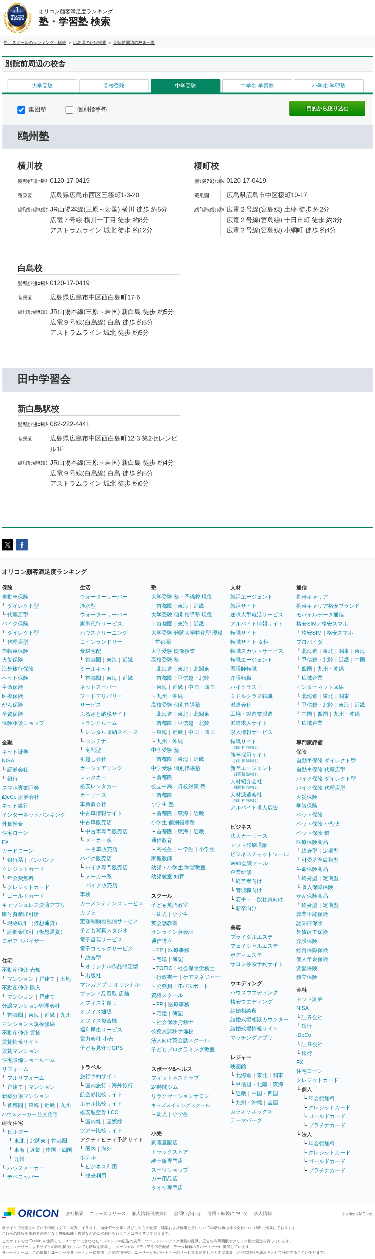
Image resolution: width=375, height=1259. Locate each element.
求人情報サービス (251, 732)
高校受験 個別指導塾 (175, 705)
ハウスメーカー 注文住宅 (30, 1114)
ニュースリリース (107, 1213)
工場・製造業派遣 (251, 714)
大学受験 (42, 86)
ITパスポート (193, 986)
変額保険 (306, 968)
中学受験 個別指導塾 (175, 768)
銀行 (12, 779)
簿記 (177, 959)
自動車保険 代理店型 (320, 770)
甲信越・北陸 (193, 678)
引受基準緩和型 (320, 860)
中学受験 (185, 86)
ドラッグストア (169, 1152)
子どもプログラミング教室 (183, 1049)
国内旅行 (95, 1085)
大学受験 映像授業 (173, 651)
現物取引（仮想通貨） (33, 923)
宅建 (161, 959)
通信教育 (161, 840)
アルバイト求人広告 (254, 807)
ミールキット (96, 669)
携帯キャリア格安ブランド (328, 606)
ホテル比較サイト (101, 1104)
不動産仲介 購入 (21, 988)
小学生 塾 (162, 804)
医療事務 (178, 950)
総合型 (93, 958)
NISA (8, 760)
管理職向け (249, 890)
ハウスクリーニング (104, 633)
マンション (20, 979)
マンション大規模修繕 (28, 1024)
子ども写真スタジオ (104, 930)
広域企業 (312, 678)
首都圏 (15, 1015)
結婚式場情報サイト (254, 1028)
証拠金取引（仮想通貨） (36, 932)
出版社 (93, 975)
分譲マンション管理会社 (31, 1006)
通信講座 (161, 941)
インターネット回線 (320, 687)
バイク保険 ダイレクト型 (326, 779)
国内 (90, 1149)
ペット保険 (15, 678)
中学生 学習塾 (257, 86)
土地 (65, 979)
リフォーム (15, 1069)
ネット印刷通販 (248, 845)
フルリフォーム (25, 1078)
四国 (307, 669)
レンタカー (93, 777)
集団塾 (32, 109)
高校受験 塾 (165, 660)
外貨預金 (12, 824)
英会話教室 (164, 923)
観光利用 (95, 1176)
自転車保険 (15, 651)
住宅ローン (15, 833)
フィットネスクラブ (175, 1078)
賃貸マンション (20, 1051)
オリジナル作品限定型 (111, 966)
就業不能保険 (312, 914)
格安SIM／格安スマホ (322, 624)
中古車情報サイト (101, 813)
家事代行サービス (101, 624)
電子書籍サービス (101, 939)
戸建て (47, 979)
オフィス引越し (98, 1003)
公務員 (164, 986)
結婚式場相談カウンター (259, 1019)
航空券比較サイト (101, 1094)
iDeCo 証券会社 (20, 797)
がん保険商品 (312, 896)
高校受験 (114, 86)
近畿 (49, 1015)
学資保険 (12, 714)
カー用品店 (164, 1179)
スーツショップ (169, 1170)
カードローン (18, 851)
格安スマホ (340, 633)
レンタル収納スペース (111, 732)
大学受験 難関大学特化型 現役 (187, 633)
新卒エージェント (251, 770)
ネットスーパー (98, 687)
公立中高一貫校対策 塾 (178, 786)
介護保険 (306, 941)
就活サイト (243, 606)
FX (5, 842)
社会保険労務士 (196, 968)
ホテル (88, 1157)
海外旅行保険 (18, 669)
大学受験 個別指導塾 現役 (181, 614)
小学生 (207, 849)
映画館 (238, 1066)
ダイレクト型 (23, 606)
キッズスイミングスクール (180, 1105)
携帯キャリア (312, 597)
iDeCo (303, 1035)
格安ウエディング (251, 1002)
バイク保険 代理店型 (320, 788)
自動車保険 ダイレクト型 (326, 760)
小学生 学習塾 (328, 86)
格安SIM (312, 633)
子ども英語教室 (169, 905)
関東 (278, 1075)
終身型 (309, 851)
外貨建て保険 (312, 932)
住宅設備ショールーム (28, 1060)
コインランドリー (101, 642)
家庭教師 (161, 858)
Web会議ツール (249, 863)
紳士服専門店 (167, 1161)
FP (159, 950)
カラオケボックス (251, 1111)
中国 (360, 660)
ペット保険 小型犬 (318, 824)
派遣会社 (241, 705)
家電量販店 (164, 1143)
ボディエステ (246, 955)
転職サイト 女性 (249, 642)
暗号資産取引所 (20, 914)
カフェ (88, 912)
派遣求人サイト (248, 723)
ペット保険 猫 (313, 833)
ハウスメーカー (25, 1168)
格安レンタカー (98, 786)
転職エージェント (251, 660)
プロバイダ (309, 642)
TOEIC (164, 968)
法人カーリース (248, 836)
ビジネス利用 (101, 1166)
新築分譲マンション (26, 1096)
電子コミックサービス (106, 948)
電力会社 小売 (96, 1039)
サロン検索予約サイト (256, 964)
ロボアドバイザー (23, 941)
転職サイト (243, 633)
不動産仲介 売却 (21, 970)
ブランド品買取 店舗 (104, 994)
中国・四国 (59, 1150)
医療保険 (12, 696)
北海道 (164, 669)
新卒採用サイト (248, 757)
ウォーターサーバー (104, 597)
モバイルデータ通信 (320, 614)
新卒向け (246, 908)
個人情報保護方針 (150, 1213)
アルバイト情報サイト (256, 624)
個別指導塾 (86, 109)
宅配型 (93, 750)
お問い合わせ (187, 1213)
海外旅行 (122, 1085)
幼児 (161, 914)
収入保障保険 (317, 887)
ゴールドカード (25, 896)
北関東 (38, 1141)
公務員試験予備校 (172, 1031)
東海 (33, 1015)
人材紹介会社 (246, 783)
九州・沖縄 (169, 696)
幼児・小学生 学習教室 (178, 867)
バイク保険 (15, 624)
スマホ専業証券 (20, 788)
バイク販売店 (96, 858)
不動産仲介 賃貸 (21, 1033)
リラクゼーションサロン (180, 1096)
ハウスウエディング (254, 992)
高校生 (164, 849)
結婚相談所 (243, 1011)
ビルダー (17, 1132)
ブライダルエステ (251, 937)
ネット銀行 (15, 806)
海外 (106, 1149)
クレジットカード (23, 869)
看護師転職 (243, 669)
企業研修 (241, 872)
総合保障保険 (312, 950)
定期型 (331, 851)
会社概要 (75, 1213)
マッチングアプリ (251, 1038)
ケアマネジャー (201, 977)
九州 (65, 1015)
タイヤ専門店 (167, 1188)
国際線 (114, 1121)
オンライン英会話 (172, 932)
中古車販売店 (96, 822)
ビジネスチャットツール (259, 854)
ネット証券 (15, 752)
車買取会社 (93, 804)
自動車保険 (15, 597)
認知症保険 (309, 923)
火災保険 (12, 660)
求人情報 (263, 1213)
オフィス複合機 (98, 1021)
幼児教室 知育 (167, 876)
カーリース (93, 795)
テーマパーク (246, 1120)
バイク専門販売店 (106, 867)
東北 (19, 1141)
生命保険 (12, 687)
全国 (272, 1102)
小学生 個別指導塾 (173, 822)
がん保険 (12, 705)
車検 (85, 894)
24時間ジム (164, 1087)
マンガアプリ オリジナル (110, 984)
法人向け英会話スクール (180, 1040)
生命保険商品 (312, 869)
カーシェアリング (101, 768)
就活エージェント (251, 597)
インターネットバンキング (34, 815)
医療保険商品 (312, 842)
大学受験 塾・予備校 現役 (181, 597)
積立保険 (306, 977)
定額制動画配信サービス (109, 921)
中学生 (186, 849)
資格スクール (167, 995)
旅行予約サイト (98, 1076)
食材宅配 (90, 651)
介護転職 (241, 678)
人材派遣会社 (246, 797)
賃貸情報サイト (20, 1042)
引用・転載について (227, 1213)
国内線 (93, 1121)
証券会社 (17, 770)
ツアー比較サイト (101, 1130)
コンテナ (95, 741)
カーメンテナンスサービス (112, 903)
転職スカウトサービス (256, 651)
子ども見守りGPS (101, 1048)
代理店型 (17, 614)
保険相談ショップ (23, 723)
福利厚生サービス (101, 1030)
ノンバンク (41, 860)
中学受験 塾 (165, 750)
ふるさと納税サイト (104, 714)
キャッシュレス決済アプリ (34, 905)
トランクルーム (98, 723)
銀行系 (15, 860)
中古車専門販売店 (106, 831)
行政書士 (167, 977)
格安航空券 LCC (99, 1112)
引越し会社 (93, 759)
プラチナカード (326, 1125)
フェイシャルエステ (254, 946)
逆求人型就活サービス (256, 614)
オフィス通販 (96, 1011)
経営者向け (249, 881)
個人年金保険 (312, 959)
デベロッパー (23, 1177)
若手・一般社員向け (259, 899)
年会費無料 (20, 878)
